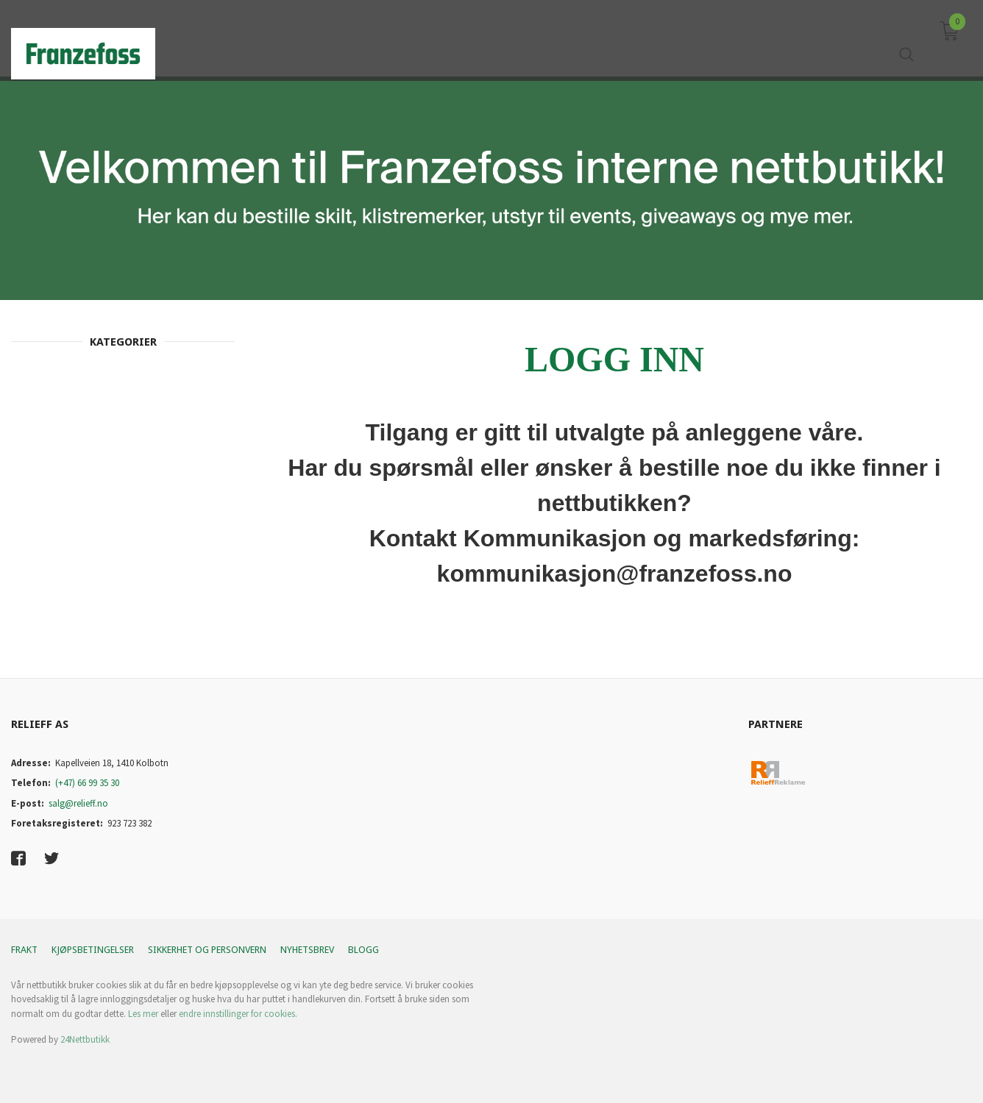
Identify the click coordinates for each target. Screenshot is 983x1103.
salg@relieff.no (78, 803)
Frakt (24, 949)
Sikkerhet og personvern (207, 949)
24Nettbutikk (85, 1039)
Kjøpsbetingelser (93, 949)
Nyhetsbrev (307, 949)
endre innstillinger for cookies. (238, 1013)
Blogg (363, 949)
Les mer (143, 1013)
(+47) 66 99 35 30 (87, 783)
